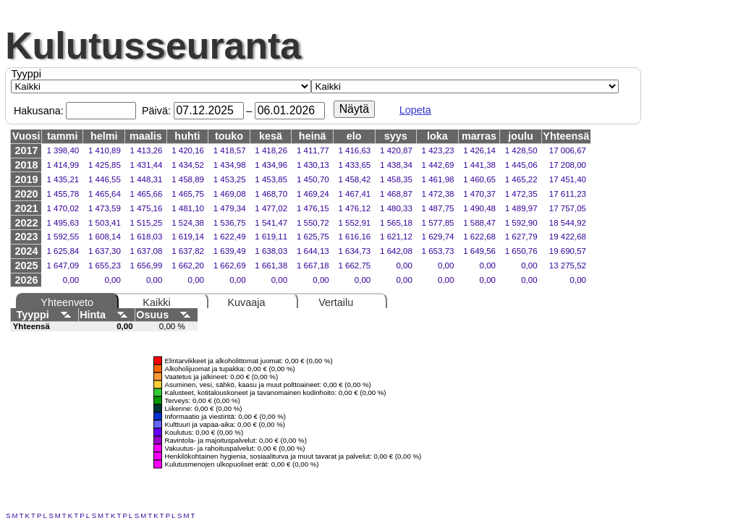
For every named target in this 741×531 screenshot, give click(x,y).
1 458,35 (396, 179)
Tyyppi (26, 74)
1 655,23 (104, 265)
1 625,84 (62, 251)
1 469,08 (229, 194)
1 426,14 (479, 150)
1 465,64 (104, 194)
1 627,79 (521, 236)
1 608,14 (104, 236)
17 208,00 (567, 165)
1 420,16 (188, 150)
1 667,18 (313, 265)
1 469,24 (313, 194)
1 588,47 (479, 222)
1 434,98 (229, 165)
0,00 (404, 265)
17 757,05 (567, 208)
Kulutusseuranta (153, 46)
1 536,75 (229, 222)
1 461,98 (438, 179)
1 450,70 (313, 179)
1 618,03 (146, 236)
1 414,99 (62, 165)
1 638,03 (271, 251)
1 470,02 (62, 208)
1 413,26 (146, 150)
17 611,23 (567, 194)
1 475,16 (146, 208)
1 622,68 (479, 236)
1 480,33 (396, 208)
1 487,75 (438, 208)
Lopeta (415, 110)
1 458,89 (188, 179)
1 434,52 (188, 165)
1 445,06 (521, 165)
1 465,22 (521, 179)
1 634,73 (354, 251)
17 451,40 (567, 179)
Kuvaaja (246, 302)
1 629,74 (438, 236)
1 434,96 (271, 165)
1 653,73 (438, 251)
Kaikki (156, 302)
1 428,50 (521, 150)
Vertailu (335, 302)
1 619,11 (271, 236)
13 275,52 (567, 265)
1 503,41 (104, 222)
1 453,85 (271, 179)
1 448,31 (146, 179)
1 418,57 (229, 150)
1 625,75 (313, 236)
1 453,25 (229, 179)
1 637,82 (188, 251)
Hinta (106, 314)
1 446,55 (104, 179)
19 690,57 (567, 251)
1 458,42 (354, 179)
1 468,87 (396, 194)
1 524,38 (188, 222)
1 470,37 (479, 194)
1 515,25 (146, 222)
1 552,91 (354, 222)
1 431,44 (146, 165)
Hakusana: (39, 110)
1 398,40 (62, 150)
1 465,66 (146, 194)
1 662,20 (188, 265)
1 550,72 (313, 222)
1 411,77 (313, 150)
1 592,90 (521, 222)
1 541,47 (271, 222)
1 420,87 (396, 150)
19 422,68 (567, 236)
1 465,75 (188, 194)
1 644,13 (313, 251)
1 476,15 (313, 208)
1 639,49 (229, 251)
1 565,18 (396, 222)
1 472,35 (521, 194)
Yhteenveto (67, 302)
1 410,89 (104, 150)
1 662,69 (229, 265)
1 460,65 (479, 179)
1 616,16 (354, 236)
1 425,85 (104, 165)
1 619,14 (188, 236)
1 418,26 (271, 150)
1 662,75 (354, 265)
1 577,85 (438, 222)
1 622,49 (229, 236)
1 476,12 (354, 208)
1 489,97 (521, 208)
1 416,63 (354, 150)
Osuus (166, 314)
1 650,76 (521, 251)
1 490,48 (479, 208)
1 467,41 (354, 194)
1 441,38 (479, 165)
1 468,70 (271, 194)
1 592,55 (62, 236)
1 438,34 (396, 165)
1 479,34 (229, 208)
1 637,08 (146, 251)
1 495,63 (62, 222)
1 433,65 (354, 165)
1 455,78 (62, 194)
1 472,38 (438, 194)
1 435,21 (62, 179)
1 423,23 (438, 150)
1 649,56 (479, 251)
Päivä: (156, 110)
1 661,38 (271, 265)
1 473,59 (104, 208)
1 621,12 (396, 236)
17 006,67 (567, 150)
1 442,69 (438, 165)
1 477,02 (271, 208)
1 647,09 (62, 265)
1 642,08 (396, 251)
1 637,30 (104, 251)
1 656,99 (146, 265)
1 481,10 (188, 208)
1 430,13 (313, 165)
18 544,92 (567, 222)
